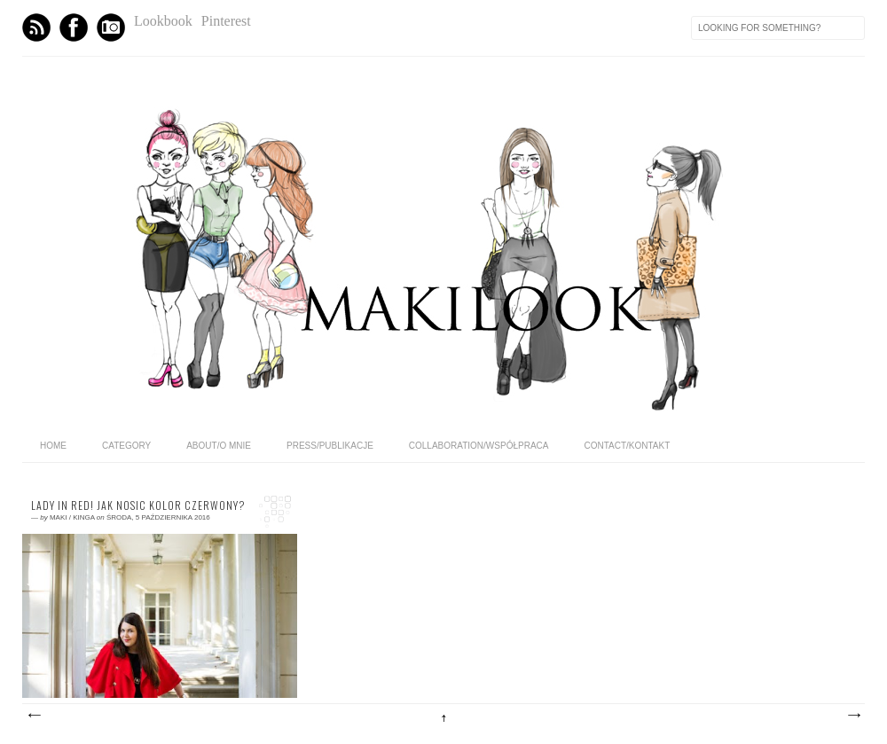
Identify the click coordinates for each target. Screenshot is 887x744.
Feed (36, 27)
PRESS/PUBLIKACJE (330, 445)
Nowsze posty (33, 715)
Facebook (73, 27)
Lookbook (163, 20)
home (53, 445)
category (126, 445)
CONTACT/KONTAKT (627, 445)
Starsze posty (853, 715)
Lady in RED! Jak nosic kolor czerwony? (138, 505)
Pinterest (226, 20)
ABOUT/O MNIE (218, 445)
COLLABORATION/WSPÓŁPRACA (479, 445)
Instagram (111, 27)
